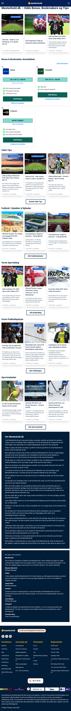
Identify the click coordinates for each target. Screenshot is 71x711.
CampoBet (48, 70)
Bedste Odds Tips (35, 201)
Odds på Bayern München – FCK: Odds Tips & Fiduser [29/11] (11, 178)
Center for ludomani (21, 649)
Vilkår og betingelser (21, 664)
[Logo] (9, 631)
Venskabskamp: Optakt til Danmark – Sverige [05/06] (57, 236)
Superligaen (40, 513)
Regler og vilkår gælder (17, 124)
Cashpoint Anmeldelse (17, 144)
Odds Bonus (5, 662)
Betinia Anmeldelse (17, 103)
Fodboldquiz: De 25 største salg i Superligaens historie (58, 346)
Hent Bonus (17, 99)
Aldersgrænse (19, 667)
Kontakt (35, 649)
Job (34, 652)
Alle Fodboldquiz (35, 371)
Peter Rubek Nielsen (14, 50)
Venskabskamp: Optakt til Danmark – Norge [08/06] (34, 235)
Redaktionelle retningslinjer (40, 656)
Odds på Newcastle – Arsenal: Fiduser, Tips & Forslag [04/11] (59, 178)
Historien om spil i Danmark (23, 660)
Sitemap (35, 664)
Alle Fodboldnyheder (35, 256)
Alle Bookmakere (62, 64)
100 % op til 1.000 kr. (18, 80)
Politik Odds (54, 646)
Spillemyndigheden (21, 652)
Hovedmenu (6, 642)
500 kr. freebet (18, 121)
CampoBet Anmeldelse (52, 99)
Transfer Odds (55, 649)
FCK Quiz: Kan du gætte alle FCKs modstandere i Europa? (11, 347)
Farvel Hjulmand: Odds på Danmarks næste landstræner (35, 42)
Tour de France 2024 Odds (58, 667)
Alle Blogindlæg (35, 312)
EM (6, 528)
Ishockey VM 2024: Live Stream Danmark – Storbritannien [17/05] (57, 405)
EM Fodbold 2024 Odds (57, 664)
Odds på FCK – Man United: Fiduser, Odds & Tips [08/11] (34, 177)
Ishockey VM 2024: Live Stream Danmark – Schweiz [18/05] (34, 405)
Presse (35, 661)
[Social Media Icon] (2, 636)
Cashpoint (13, 111)
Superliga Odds (55, 656)
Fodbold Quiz (5, 656)
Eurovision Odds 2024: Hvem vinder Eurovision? (58, 290)
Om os (35, 646)
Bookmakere (5, 659)
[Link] (12, 24)
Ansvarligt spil (21, 642)
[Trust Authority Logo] (19, 689)
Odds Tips (4, 649)
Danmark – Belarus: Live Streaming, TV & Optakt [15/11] (10, 42)
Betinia (12, 70)
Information (38, 642)
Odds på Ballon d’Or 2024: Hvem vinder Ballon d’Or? (57, 37)
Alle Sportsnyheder (35, 427)
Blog (2, 652)
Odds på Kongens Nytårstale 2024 (60, 671)
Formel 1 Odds (55, 652)
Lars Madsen (36, 50)
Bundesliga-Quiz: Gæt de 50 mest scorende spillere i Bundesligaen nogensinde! (34, 347)
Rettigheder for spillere (22, 656)
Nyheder (3, 646)
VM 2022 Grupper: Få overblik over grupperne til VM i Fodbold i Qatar (12, 236)
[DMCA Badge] (4, 689)
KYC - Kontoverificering (22, 671)
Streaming (4, 666)
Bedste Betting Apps (6, 673)
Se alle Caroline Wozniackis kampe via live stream (11, 405)
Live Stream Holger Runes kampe (60, 660)
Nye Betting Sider (6, 669)
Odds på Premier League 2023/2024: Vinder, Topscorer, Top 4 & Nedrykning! (33, 291)
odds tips (11, 453)
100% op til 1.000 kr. (52, 80)
